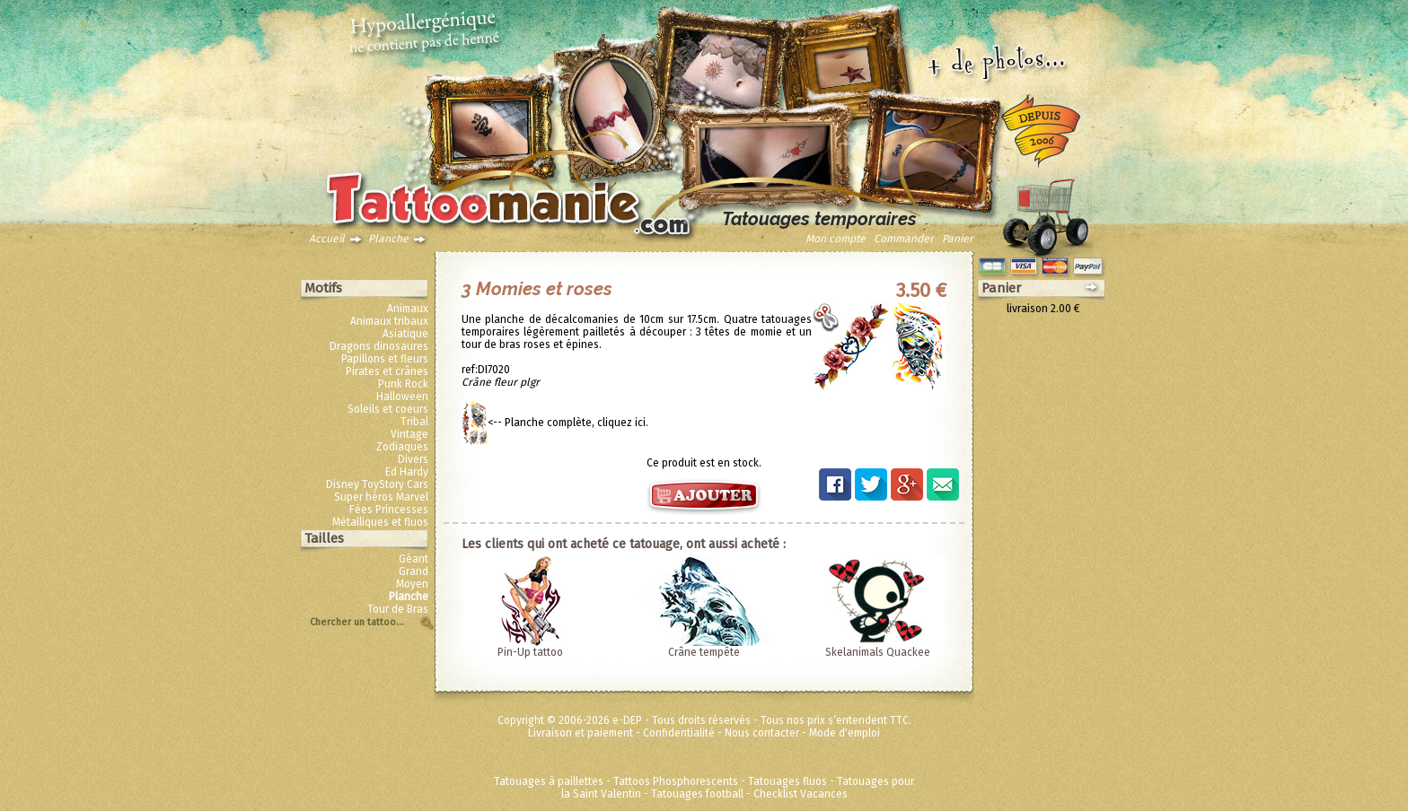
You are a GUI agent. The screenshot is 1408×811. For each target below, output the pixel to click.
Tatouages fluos (787, 781)
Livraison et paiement (580, 733)
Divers (413, 459)
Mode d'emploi (844, 733)
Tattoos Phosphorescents (675, 781)
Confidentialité (679, 733)
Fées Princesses (388, 509)
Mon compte (835, 238)
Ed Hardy (406, 472)
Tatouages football (697, 794)
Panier (957, 238)
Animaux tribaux (389, 321)
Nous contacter (762, 733)
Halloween (402, 396)
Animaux (407, 308)
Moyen (412, 584)
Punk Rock (403, 384)
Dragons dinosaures (379, 346)
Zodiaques (402, 446)
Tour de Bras (397, 609)
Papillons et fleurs (384, 359)
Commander (904, 238)
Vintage (409, 434)
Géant (413, 559)
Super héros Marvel (381, 497)
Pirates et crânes (387, 371)
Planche (388, 238)
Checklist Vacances (800, 794)
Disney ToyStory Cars (377, 484)
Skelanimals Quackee (877, 652)
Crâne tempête (704, 652)
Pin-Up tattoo (530, 652)
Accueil (327, 238)
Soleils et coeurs (388, 409)
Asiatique (405, 333)
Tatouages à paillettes (548, 781)
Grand (413, 571)
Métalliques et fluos (380, 522)
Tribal (414, 421)
